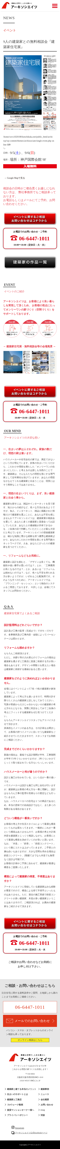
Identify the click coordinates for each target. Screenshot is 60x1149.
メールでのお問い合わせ (30, 1021)
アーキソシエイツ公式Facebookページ (31, 1133)
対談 (43, 1115)
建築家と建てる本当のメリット (21, 1089)
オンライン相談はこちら (30, 1040)
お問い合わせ (47, 1104)
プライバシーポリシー (17, 1115)
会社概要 (45, 1099)
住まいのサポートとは (17, 1094)
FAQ (43, 1110)
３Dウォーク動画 (15, 1104)
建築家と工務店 (14, 1099)
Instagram (18, 1128)
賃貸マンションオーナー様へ (20, 1110)
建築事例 (45, 1089)
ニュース (45, 1094)
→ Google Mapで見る (14, 178)
